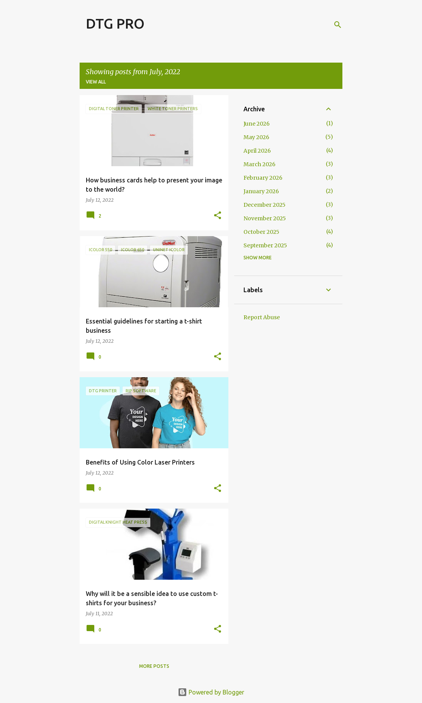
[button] (217, 216)
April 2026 (257, 150)
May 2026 (256, 137)
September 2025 (265, 245)
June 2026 (256, 123)
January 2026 (261, 191)
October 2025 (261, 231)
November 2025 (264, 218)
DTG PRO (115, 23)
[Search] (337, 24)
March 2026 (259, 164)
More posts (154, 666)
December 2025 (264, 204)
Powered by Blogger (211, 692)
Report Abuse (261, 317)
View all (96, 81)
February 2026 (262, 177)
